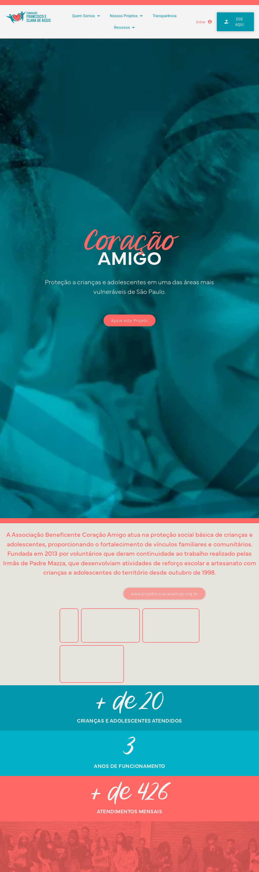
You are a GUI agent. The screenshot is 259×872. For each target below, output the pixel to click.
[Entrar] (210, 22)
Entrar (200, 22)
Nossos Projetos (126, 16)
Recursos (124, 27)
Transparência (164, 16)
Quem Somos (86, 16)
